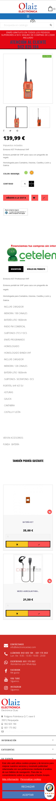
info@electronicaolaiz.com (17, 731)
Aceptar (27, 795)
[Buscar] (27, 25)
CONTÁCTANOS (17, 644)
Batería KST (28, 522)
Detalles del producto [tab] (36, 269)
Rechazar (27, 786)
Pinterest (17, 130)
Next (52, 117)
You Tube (15, 678)
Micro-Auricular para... (28, 591)
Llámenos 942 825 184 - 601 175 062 (29, 652)
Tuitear (10, 130)
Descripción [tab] (16, 269)
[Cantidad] (25, 184)
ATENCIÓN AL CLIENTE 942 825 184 (28, 44)
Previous (3, 117)
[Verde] (26, 173)
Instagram (15, 686)
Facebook (15, 669)
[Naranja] (32, 173)
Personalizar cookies (30, 779)
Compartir (3, 130)
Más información (10, 779)
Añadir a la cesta (16, 198)
